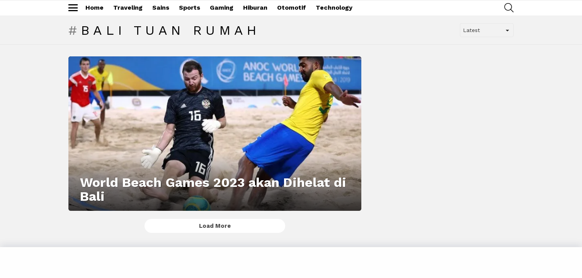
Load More (215, 225)
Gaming (221, 7)
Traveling (128, 7)
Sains (160, 7)
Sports (189, 7)
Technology (334, 7)
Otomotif (291, 7)
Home (94, 7)
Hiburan (255, 7)
